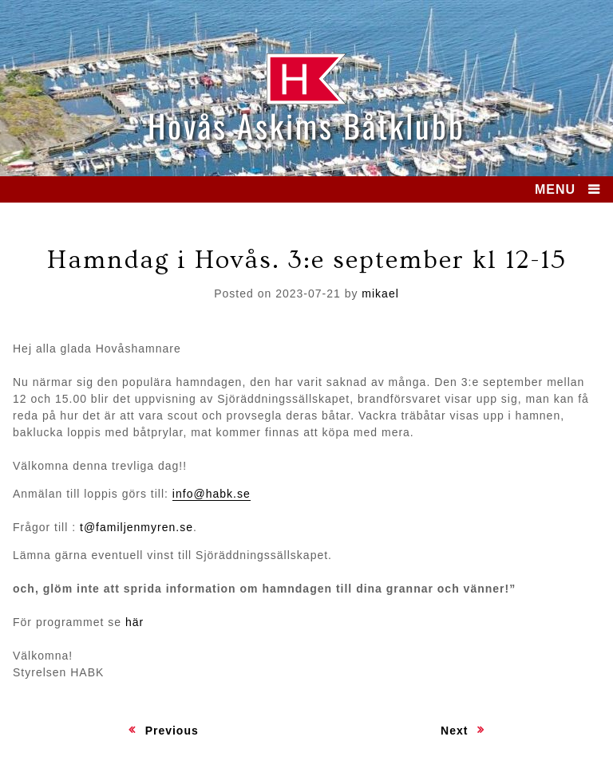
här (134, 622)
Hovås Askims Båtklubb (306, 125)
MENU (555, 189)
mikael (380, 293)
